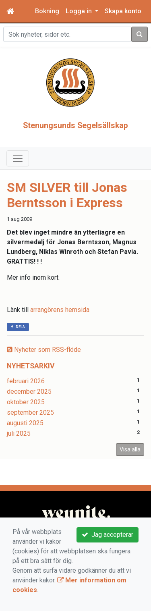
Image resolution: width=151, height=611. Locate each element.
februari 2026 (26, 399)
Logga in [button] (79, 11)
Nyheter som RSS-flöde (44, 368)
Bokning (47, 11)
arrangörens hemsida (59, 328)
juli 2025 (19, 451)
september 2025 (30, 430)
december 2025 (29, 410)
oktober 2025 (26, 420)
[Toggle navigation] (17, 176)
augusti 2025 (25, 441)
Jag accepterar (107, 534)
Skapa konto (123, 11)
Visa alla (130, 467)
